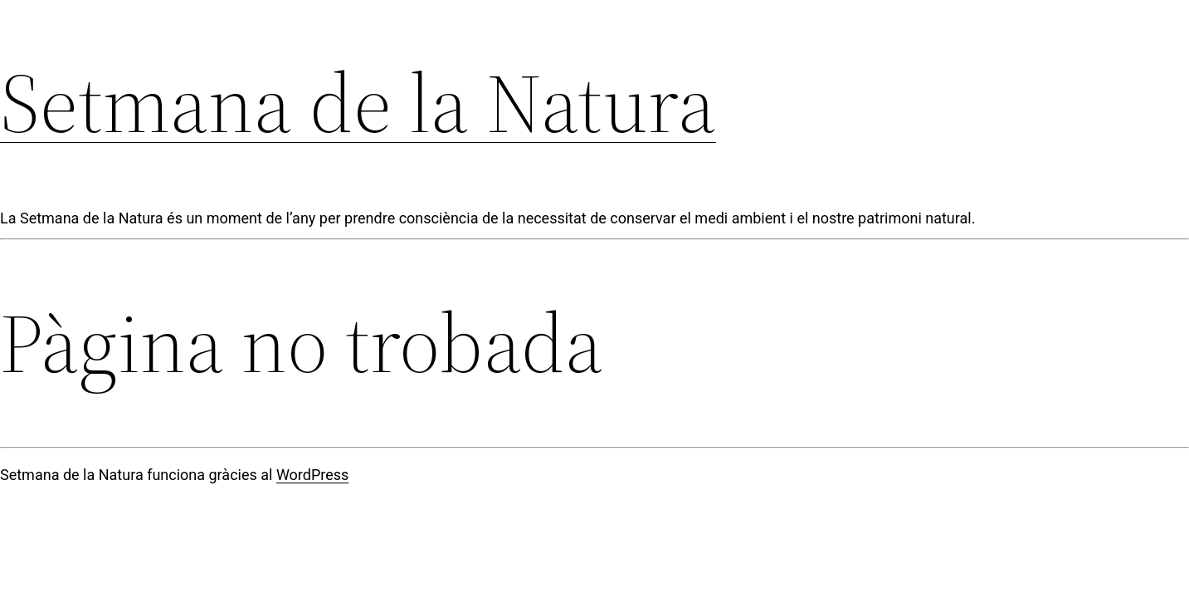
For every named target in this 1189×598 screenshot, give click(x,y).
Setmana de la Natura (358, 103)
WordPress (312, 474)
